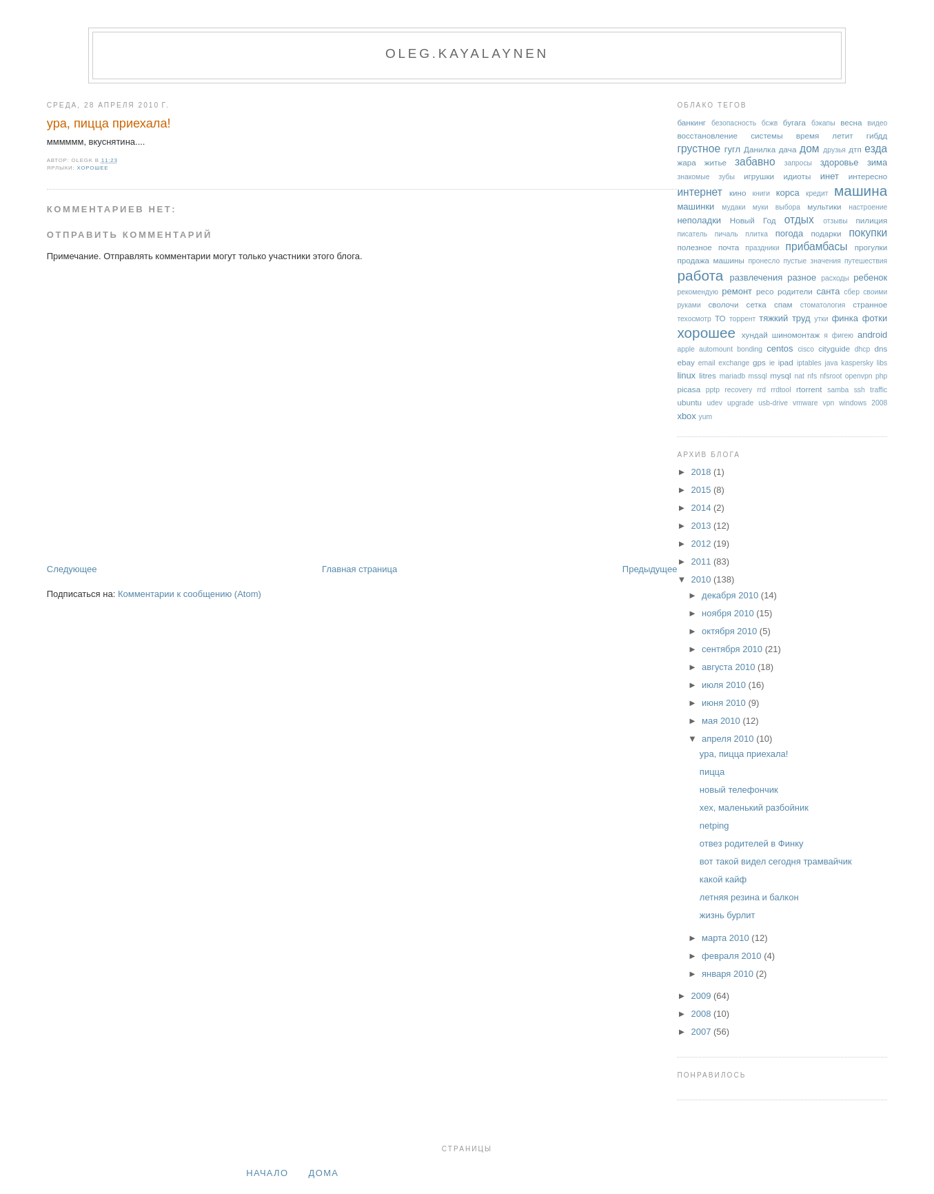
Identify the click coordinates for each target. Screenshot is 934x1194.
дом (810, 148)
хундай (755, 334)
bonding (749, 349)
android (872, 335)
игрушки (759, 176)
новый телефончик (739, 790)
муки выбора (776, 207)
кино (738, 192)
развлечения (756, 277)
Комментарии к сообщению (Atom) (189, 594)
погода (789, 233)
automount (716, 349)
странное (870, 304)
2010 (702, 579)
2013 (702, 525)
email (706, 363)
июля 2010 (725, 685)
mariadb (733, 376)
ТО (720, 318)
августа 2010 (730, 667)
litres (707, 375)
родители (795, 291)
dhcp (863, 349)
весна (851, 122)
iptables (809, 363)
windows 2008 (863, 403)
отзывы (835, 221)
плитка (756, 234)
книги (761, 193)
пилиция (872, 220)
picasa (688, 389)
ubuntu (689, 402)
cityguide (834, 348)
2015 (702, 490)
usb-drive (773, 403)
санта (828, 291)
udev (715, 403)
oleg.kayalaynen (467, 53)
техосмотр (694, 319)
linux (686, 375)
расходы (835, 278)
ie (772, 363)
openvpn (859, 376)
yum (705, 417)
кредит (817, 193)
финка (845, 318)
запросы (798, 163)
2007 (702, 1031)
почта (728, 247)
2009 (702, 996)
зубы (727, 177)
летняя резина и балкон (749, 897)
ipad (785, 362)
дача (788, 149)
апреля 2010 (729, 738)
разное (801, 277)
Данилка (759, 149)
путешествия (865, 261)
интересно (868, 176)
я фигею (838, 335)
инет (829, 176)
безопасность (733, 123)
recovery (738, 390)
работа (700, 275)
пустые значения (811, 261)
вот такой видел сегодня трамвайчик (776, 861)
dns (880, 348)
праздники (762, 248)
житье (715, 162)
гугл (732, 149)
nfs (812, 376)
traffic (878, 390)
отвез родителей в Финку (752, 843)
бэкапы (823, 123)
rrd (761, 390)
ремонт (737, 291)
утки (821, 319)
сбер (852, 292)
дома (324, 1173)
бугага (794, 122)
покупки (868, 233)
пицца (712, 772)
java (830, 363)
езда (875, 148)
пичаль (726, 234)
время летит (824, 135)
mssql (758, 376)
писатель (692, 234)
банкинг (691, 122)
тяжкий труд (784, 318)
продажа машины (710, 260)
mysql (780, 375)
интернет (699, 192)
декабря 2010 (731, 595)
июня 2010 (725, 703)
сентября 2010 (733, 649)
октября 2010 (731, 631)
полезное (694, 247)
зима (877, 162)
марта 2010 (726, 938)
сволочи (723, 304)
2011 (702, 561)
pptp (713, 390)
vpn (828, 403)
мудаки (733, 207)
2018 (702, 472)
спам (783, 304)
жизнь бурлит (727, 915)
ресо (764, 291)
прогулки (871, 247)
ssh (859, 390)
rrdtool (781, 390)
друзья (834, 150)
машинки (695, 206)
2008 (702, 1014)
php (881, 376)
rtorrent (809, 389)
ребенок (870, 277)
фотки (875, 318)
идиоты (797, 176)
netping (714, 825)
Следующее (72, 569)
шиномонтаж (796, 334)
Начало (267, 1173)
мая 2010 (722, 721)
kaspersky (857, 363)
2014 (702, 508)
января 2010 (728, 974)
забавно (755, 162)
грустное (698, 148)
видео (877, 123)
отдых (799, 219)
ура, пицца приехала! (109, 123)
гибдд (877, 135)
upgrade (740, 403)
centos (780, 348)
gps (759, 362)
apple (685, 349)
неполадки (699, 220)
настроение (868, 207)
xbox (686, 416)
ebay (685, 362)
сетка (757, 304)
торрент (742, 319)
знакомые (693, 177)
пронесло (764, 261)
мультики (824, 206)
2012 (702, 543)
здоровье (839, 162)
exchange (733, 363)
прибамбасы (817, 246)
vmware (805, 403)
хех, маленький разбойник (754, 807)
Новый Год (753, 220)
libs (882, 363)
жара (686, 162)
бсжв (770, 123)
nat (799, 376)
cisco (806, 349)
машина (860, 191)
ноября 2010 (729, 613)
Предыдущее (650, 569)
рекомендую (697, 292)
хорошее (93, 168)
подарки (826, 233)
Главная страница (359, 569)
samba (838, 390)
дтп (855, 149)
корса (788, 193)
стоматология (823, 305)
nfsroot (831, 376)
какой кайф (723, 879)
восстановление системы (729, 135)
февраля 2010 (733, 956)
